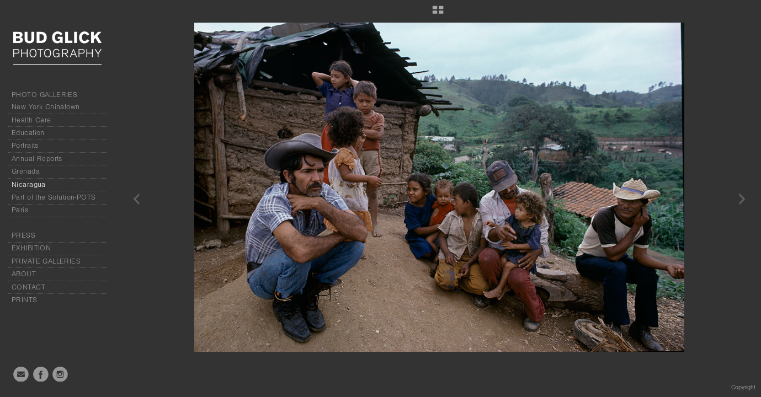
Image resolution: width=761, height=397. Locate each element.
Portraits (25, 145)
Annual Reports (37, 159)
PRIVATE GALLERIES (46, 261)
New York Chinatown (46, 107)
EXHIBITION (31, 248)
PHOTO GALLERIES (44, 95)
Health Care (31, 120)
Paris (20, 210)
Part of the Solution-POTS (54, 197)
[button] (437, 14)
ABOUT (24, 274)
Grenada (26, 171)
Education (28, 133)
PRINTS (25, 300)
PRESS (23, 235)
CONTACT (28, 287)
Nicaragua (29, 185)
